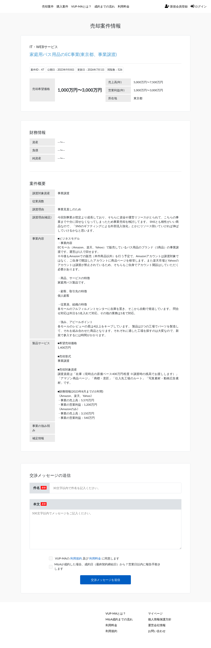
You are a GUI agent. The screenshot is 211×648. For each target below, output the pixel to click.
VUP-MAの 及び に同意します (86, 558)
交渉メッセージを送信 (105, 579)
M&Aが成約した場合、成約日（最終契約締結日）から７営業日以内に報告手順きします (107, 566)
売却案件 (48, 6)
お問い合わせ (157, 631)
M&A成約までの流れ (119, 619)
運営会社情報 (157, 625)
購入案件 (62, 6)
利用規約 (76, 558)
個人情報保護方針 (159, 619)
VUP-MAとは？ (116, 613)
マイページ (155, 613)
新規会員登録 (176, 6)
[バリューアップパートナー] (22, 6)
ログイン (199, 6)
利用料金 (95, 558)
